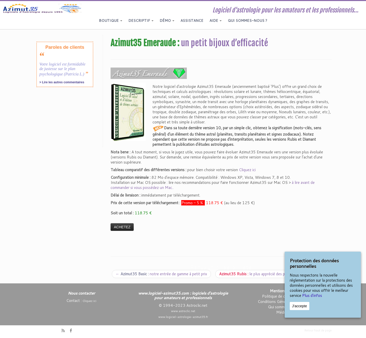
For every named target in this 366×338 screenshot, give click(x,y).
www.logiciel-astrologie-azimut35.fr (183, 317)
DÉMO (167, 20)
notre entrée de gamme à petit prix (161, 274)
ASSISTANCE (191, 20)
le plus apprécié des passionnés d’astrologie (273, 274)
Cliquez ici (247, 169)
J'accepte (299, 306)
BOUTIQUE (110, 20)
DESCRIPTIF (141, 20)
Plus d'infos (312, 295)
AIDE (215, 20)
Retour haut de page (318, 330)
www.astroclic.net (183, 311)
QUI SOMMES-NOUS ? (247, 20)
